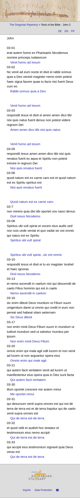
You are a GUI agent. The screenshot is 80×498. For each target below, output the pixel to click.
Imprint (27, 490)
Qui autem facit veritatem (28, 380)
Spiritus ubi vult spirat (25, 240)
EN (66, 31)
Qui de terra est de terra (27, 418)
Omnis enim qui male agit (28, 360)
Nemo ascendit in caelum (28, 293)
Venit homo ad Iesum (25, 62)
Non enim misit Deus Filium (29, 341)
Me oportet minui (22, 394)
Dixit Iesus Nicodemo (25, 216)
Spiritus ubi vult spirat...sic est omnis (36, 254)
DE (60, 31)
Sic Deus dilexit (21, 317)
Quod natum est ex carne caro (31, 201)
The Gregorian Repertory (24, 24)
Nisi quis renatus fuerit (26, 168)
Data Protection (43, 490)
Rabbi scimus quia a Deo (28, 91)
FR (72, 31)
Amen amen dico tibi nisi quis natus (35, 129)
